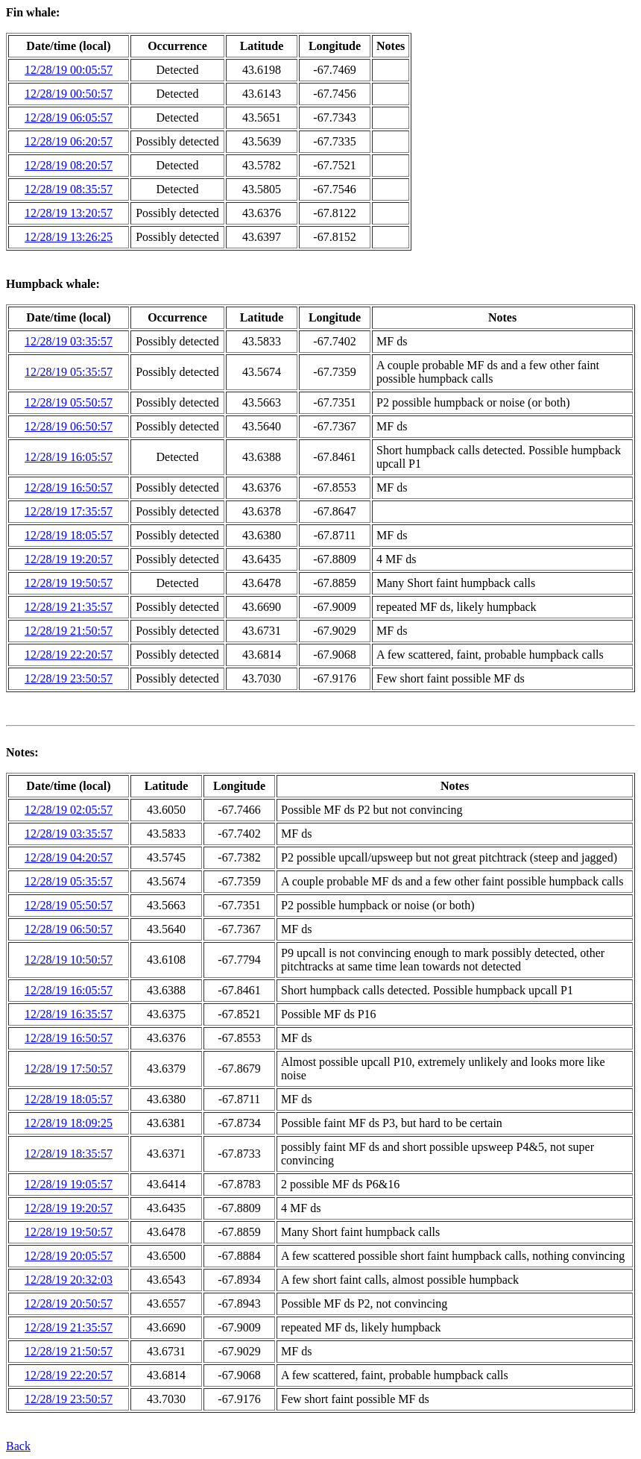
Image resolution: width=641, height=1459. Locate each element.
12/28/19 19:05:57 (69, 1184)
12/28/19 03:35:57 (69, 341)
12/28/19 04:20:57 (69, 857)
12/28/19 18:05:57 (69, 535)
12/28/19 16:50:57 (69, 487)
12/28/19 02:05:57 (69, 809)
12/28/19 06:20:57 (69, 141)
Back (18, 1446)
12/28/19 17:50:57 (69, 1068)
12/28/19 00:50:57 (69, 93)
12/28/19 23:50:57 (69, 678)
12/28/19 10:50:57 (69, 959)
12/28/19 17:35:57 (69, 511)
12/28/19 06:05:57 (69, 117)
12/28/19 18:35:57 (69, 1153)
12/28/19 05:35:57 (69, 371)
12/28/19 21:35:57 (69, 606)
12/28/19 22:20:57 (69, 654)
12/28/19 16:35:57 (69, 1014)
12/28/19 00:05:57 (69, 69)
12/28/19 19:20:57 (69, 559)
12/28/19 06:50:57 (69, 426)
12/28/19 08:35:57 (69, 189)
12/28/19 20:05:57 (69, 1255)
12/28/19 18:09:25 (69, 1123)
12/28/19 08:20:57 (69, 165)
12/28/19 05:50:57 (69, 402)
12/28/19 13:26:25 (69, 236)
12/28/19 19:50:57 (69, 583)
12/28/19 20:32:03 (69, 1279)
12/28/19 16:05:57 (69, 457)
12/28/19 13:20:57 (69, 213)
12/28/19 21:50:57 (69, 630)
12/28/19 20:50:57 (69, 1303)
